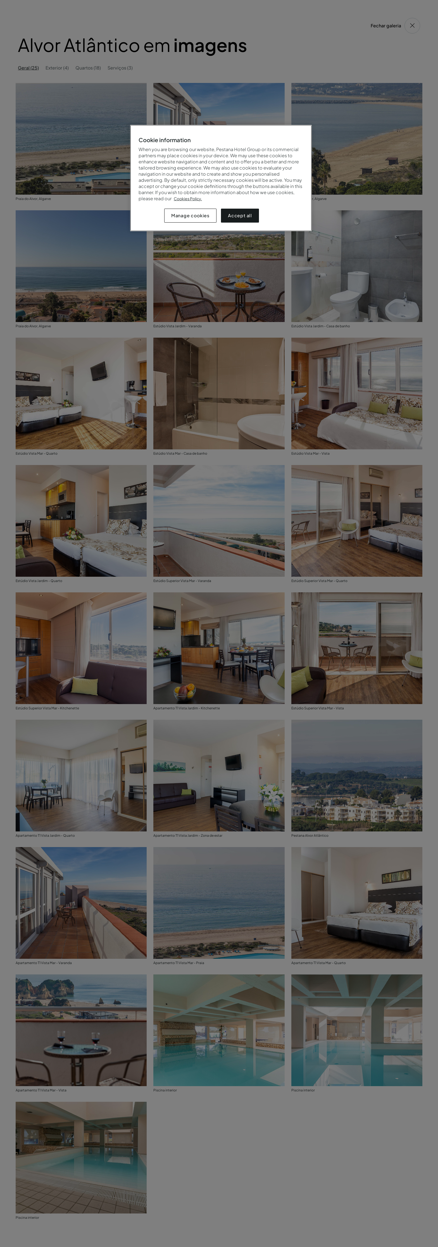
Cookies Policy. (188, 198)
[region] (221, 178)
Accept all (240, 215)
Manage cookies (190, 215)
